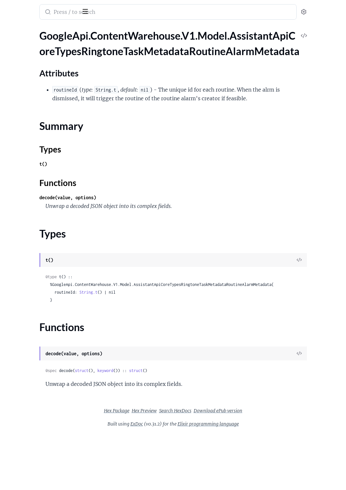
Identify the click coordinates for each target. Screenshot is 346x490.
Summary (21, 74)
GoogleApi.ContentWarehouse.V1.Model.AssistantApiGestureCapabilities (46, 258)
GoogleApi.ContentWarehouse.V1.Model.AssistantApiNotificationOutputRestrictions (46, 449)
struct (158, 402)
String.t (165, 324)
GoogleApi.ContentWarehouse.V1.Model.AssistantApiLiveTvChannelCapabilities (46, 362)
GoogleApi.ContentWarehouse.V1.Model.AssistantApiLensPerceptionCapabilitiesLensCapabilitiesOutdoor (46, 328)
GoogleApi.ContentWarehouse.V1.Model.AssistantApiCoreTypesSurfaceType (46, 119)
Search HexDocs (224, 442)
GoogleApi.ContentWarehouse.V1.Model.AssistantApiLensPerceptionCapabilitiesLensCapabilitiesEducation (46, 319)
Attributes (26, 64)
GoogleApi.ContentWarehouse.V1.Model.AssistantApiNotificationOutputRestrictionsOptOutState (46, 458)
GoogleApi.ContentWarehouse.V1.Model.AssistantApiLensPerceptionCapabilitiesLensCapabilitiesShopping (46, 336)
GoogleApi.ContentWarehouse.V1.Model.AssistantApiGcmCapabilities (46, 249)
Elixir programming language (256, 456)
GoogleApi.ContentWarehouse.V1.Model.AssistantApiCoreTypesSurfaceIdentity (46, 110)
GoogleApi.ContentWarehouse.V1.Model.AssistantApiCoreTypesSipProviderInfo (46, 101)
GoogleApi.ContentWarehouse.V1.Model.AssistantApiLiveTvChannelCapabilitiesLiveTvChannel (46, 380)
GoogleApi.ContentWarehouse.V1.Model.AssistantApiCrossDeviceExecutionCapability (46, 154)
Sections (20, 54)
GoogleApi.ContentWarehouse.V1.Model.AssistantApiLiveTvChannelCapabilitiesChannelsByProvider (46, 371)
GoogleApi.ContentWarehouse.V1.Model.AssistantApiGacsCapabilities (46, 241)
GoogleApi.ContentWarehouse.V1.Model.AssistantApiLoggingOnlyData (46, 406)
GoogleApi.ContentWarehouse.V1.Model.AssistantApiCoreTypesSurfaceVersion (46, 127)
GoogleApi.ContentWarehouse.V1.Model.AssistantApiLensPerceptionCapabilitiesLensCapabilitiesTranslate (46, 354)
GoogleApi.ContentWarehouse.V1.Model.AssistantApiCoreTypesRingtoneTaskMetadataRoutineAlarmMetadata (46, 43)
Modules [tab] (36, 30)
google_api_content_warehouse (49, 8)
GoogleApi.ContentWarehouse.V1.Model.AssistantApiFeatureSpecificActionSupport (46, 214)
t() (120, 188)
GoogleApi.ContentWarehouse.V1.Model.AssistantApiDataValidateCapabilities (46, 162)
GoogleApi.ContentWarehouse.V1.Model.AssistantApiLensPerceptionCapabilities (46, 293)
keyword (182, 402)
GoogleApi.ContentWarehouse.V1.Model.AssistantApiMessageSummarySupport (46, 432)
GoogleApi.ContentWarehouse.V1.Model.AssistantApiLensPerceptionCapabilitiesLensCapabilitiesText (46, 345)
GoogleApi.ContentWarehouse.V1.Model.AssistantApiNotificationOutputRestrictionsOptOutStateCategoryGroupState (46, 467)
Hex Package (165, 443)
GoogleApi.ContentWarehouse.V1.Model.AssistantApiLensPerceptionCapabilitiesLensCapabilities (46, 302)
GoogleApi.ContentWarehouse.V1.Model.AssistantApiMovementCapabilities (46, 441)
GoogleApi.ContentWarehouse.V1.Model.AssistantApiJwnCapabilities (46, 284)
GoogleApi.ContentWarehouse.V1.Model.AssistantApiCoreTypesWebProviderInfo (46, 136)
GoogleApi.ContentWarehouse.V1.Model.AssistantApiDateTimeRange (46, 188)
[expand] (90, 43)
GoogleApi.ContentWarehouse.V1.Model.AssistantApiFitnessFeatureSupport (46, 223)
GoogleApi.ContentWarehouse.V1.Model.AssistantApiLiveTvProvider (46, 389)
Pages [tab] (12, 30)
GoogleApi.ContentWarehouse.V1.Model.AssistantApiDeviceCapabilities (46, 197)
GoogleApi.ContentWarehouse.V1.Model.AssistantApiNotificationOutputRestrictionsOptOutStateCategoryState (46, 476)
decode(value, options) (144, 221)
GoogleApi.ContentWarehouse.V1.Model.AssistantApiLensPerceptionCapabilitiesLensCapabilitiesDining (46, 310)
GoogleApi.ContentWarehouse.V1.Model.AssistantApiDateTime (46, 180)
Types (17, 82)
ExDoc (185, 456)
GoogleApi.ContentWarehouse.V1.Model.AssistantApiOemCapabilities (46, 484)
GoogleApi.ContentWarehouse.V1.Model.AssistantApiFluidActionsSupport (46, 232)
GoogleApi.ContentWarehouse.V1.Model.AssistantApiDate (46, 171)
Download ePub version (266, 443)
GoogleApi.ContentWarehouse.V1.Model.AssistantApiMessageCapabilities (46, 423)
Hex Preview (192, 443)
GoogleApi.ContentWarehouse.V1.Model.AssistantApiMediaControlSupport (46, 415)
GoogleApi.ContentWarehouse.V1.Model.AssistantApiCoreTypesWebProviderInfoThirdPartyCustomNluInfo (46, 145)
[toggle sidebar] (88, 10)
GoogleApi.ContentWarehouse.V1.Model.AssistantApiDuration (46, 206)
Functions (22, 90)
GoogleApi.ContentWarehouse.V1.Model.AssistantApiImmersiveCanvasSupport (46, 275)
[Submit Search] (124, 12)
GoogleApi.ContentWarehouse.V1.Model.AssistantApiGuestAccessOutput (46, 267)
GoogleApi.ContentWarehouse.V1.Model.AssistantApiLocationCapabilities (46, 397)
